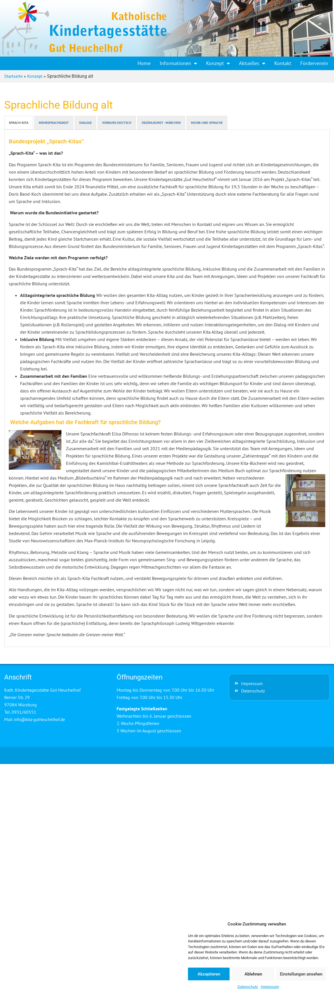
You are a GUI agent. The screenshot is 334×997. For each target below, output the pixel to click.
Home (144, 63)
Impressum (270, 987)
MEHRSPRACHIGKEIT (54, 122)
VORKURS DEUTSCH (116, 122)
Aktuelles (252, 63)
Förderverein (314, 63)
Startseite (13, 76)
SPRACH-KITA (18, 122)
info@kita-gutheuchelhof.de (39, 719)
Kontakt (282, 63)
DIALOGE (85, 122)
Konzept (218, 63)
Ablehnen (253, 974)
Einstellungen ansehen (301, 974)
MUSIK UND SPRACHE (207, 122)
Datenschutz (247, 987)
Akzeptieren (209, 974)
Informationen (178, 63)
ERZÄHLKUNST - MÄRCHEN (161, 122)
